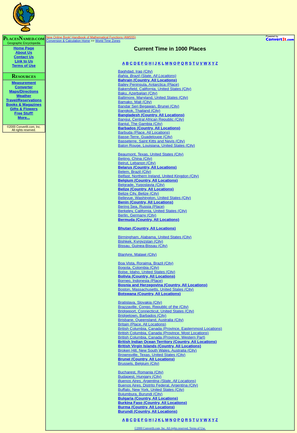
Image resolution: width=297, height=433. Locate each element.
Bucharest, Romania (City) (140, 372)
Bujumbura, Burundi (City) (140, 394)
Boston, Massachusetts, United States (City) (156, 289)
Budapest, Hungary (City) (140, 376)
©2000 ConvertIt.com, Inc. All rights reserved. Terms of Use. (170, 428)
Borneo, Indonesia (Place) (140, 280)
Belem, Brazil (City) (134, 171)
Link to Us (24, 61)
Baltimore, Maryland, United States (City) (153, 97)
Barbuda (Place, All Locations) (144, 132)
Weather (24, 96)
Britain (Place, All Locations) (142, 324)
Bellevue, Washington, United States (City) (154, 198)
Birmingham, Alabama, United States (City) (154, 237)
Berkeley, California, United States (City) (152, 211)
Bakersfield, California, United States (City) (154, 89)
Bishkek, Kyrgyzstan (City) (140, 241)
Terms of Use (23, 65)
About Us (23, 52)
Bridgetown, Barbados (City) (142, 315)
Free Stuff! (24, 113)
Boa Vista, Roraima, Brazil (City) (145, 263)
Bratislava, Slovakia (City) (140, 302)
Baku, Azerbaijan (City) (137, 93)
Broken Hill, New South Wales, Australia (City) (157, 350)
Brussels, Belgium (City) (138, 363)
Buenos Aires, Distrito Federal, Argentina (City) (158, 385)
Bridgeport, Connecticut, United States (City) (156, 311)
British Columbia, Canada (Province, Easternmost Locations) (170, 328)
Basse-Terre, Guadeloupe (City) (145, 137)
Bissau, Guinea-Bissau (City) (142, 246)
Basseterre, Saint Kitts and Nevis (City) (151, 141)
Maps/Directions (23, 91)
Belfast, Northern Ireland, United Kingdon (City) (158, 176)
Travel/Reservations (24, 100)
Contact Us (24, 57)
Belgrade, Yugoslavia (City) (141, 184)
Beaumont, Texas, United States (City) (151, 154)
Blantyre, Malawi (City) (137, 254)
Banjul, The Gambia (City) (140, 123)
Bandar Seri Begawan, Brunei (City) (148, 106)
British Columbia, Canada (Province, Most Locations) (163, 333)
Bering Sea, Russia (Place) (141, 206)
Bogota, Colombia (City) (138, 267)
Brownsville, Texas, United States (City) (151, 355)
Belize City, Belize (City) (138, 193)
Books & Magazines (23, 104)
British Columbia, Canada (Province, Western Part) (161, 337)
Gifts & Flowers (23, 109)
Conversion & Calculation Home (68, 40)
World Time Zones (107, 40)
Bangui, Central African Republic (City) (151, 119)
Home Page (24, 48)
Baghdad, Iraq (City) (135, 71)
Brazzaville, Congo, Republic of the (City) (153, 307)
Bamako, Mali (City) (135, 102)
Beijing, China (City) (135, 158)
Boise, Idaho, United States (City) (146, 272)
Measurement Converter (24, 84)
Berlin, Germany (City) (137, 215)
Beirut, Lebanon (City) (137, 163)
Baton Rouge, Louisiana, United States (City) (156, 145)
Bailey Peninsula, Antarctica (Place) (148, 84)
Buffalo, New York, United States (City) (151, 389)
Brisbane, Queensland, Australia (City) (151, 320)
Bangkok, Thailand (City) (139, 110)
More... (24, 117)
